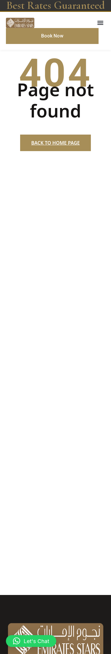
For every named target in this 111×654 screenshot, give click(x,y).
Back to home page (55, 143)
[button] (100, 22)
